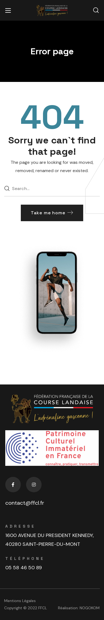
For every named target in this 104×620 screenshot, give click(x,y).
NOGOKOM (90, 607)
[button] (96, 10)
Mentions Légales (20, 600)
